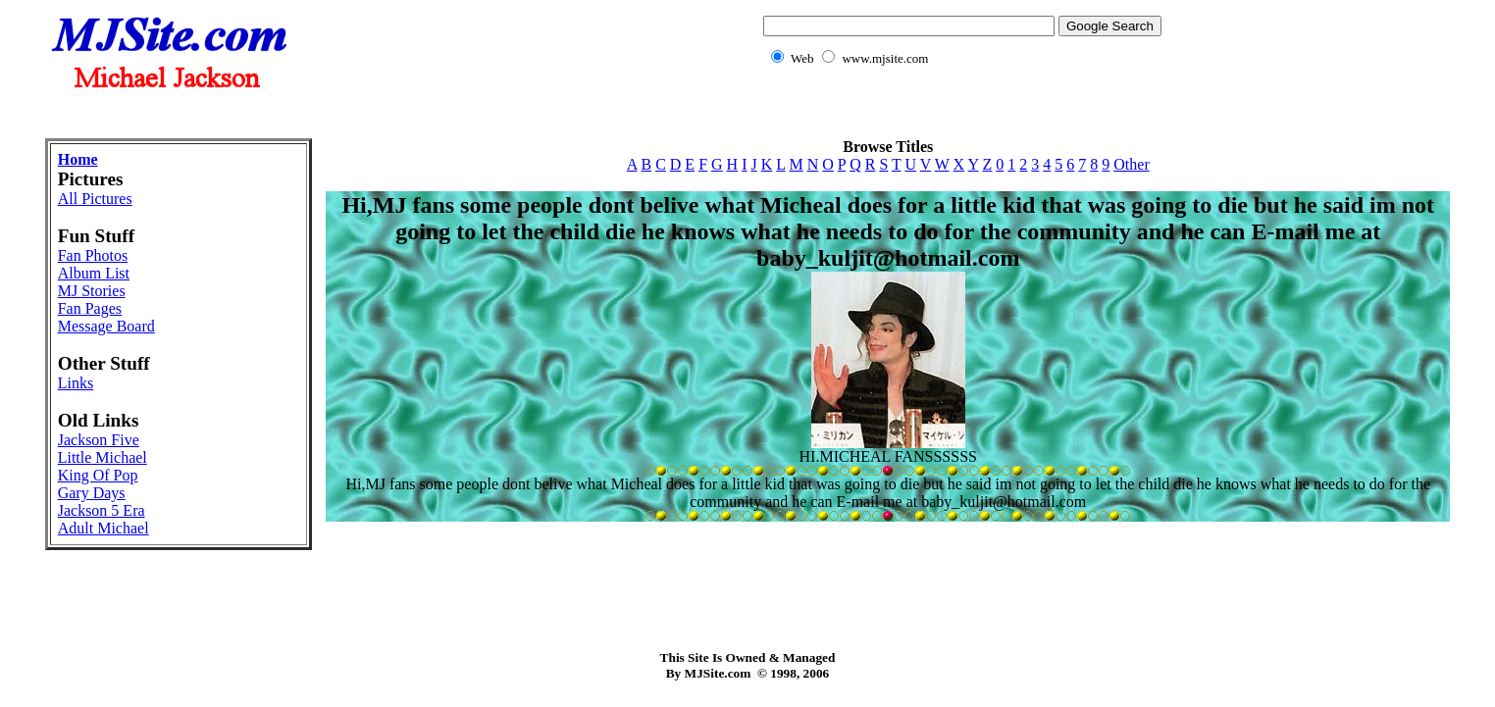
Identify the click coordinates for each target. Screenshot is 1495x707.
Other (1131, 164)
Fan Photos (93, 255)
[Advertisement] (747, 113)
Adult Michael (103, 528)
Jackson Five (98, 439)
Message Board (106, 326)
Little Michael (102, 457)
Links (75, 383)
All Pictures (95, 198)
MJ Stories (92, 290)
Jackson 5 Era (101, 510)
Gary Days (92, 492)
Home (78, 159)
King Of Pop (98, 475)
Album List (93, 273)
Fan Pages (90, 308)
